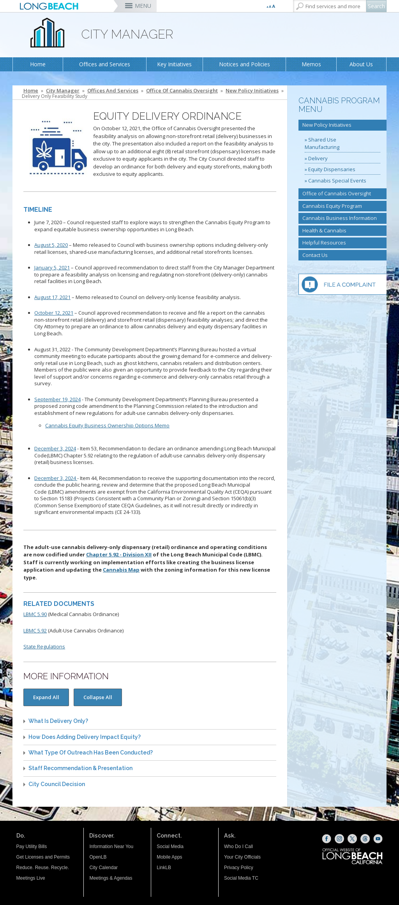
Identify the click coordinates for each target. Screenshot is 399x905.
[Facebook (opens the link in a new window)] (326, 838)
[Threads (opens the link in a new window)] (365, 838)
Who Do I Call (238, 846)
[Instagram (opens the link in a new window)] (339, 838)
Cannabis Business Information (339, 217)
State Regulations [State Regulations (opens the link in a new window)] (44, 646)
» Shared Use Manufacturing (322, 143)
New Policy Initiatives (252, 90)
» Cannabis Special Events (335, 180)
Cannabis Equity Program (332, 205)
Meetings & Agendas (110, 878)
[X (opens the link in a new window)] (352, 838)
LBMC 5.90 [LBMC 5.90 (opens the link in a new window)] (35, 614)
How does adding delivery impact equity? (84, 737)
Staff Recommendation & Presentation (80, 768)
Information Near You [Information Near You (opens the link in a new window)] (111, 846)
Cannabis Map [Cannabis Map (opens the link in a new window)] (121, 569)
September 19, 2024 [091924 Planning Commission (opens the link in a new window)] (57, 399)
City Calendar (103, 867)
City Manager (62, 90)
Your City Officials (242, 857)
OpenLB (97, 857)
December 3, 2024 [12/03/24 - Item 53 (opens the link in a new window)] (55, 448)
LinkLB (164, 867)
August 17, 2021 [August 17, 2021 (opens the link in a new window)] (52, 297)
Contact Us (315, 255)
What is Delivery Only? (58, 721)
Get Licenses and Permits (43, 857)
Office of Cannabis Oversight (182, 90)
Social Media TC (241, 878)
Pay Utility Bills (31, 846)
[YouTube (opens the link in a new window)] (378, 838)
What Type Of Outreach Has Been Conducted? (90, 753)
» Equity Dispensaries (330, 169)
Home (38, 64)
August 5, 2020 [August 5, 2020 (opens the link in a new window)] (51, 244)
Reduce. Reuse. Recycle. (42, 867)
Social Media (170, 846)
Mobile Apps (169, 857)
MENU (143, 5)
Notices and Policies (244, 64)
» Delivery (316, 158)
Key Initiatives (174, 64)
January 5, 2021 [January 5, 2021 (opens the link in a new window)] (52, 267)
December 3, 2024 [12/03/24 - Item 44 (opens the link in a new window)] (55, 478)
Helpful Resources (324, 242)
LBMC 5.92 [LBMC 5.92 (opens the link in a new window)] (35, 630)
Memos (311, 64)
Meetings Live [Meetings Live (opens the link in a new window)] (30, 878)
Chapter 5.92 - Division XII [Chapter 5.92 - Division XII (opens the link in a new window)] (119, 554)
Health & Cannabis (324, 230)
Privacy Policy (238, 867)
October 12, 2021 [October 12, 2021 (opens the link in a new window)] (53, 312)
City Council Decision (56, 784)
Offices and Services (104, 64)
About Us (361, 64)
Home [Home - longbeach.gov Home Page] (30, 90)
